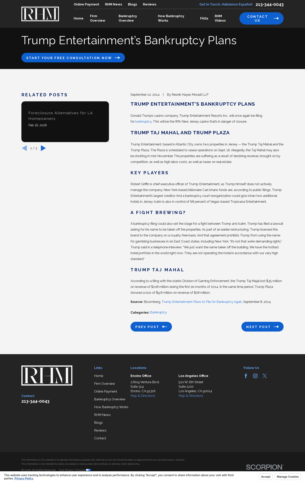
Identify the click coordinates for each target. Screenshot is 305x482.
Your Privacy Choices (75, 469)
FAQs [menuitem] (204, 18)
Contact (100, 438)
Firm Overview (104, 384)
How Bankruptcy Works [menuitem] (171, 18)
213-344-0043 (270, 4)
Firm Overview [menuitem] (97, 18)
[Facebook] (246, 376)
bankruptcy (143, 121)
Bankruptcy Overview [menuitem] (128, 18)
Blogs (132, 4)
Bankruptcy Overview (109, 399)
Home (98, 376)
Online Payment (86, 4)
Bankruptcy (158, 312)
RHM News (113, 4)
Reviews (149, 4)
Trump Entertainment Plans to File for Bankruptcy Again (202, 302)
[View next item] (43, 148)
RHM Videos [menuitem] (220, 18)
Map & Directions (143, 396)
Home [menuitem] (78, 18)
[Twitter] (264, 376)
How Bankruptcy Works (111, 407)
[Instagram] (255, 376)
